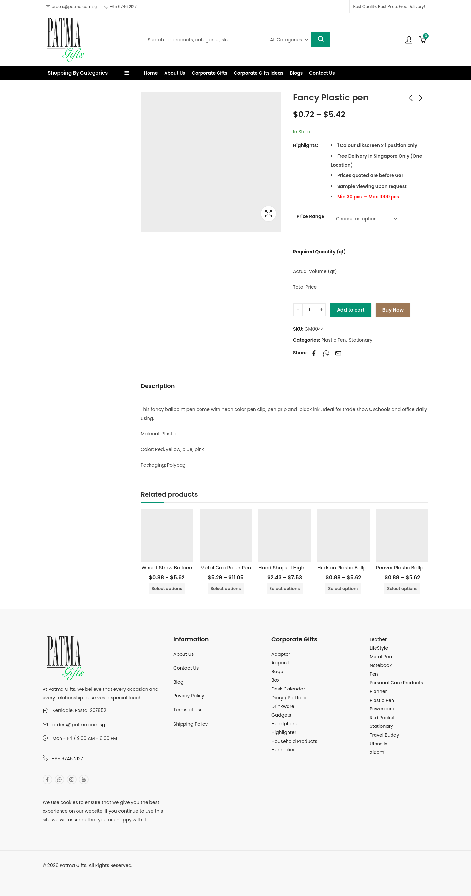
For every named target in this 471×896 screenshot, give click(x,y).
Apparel (280, 662)
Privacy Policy (188, 695)
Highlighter (283, 732)
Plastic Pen (334, 340)
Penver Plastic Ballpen (402, 567)
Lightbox (268, 213)
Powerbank (382, 709)
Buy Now (393, 309)
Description (158, 386)
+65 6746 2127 (67, 758)
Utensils (378, 744)
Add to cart (351, 309)
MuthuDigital (103, 874)
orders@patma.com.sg (78, 724)
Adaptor (280, 654)
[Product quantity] (309, 309)
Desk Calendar (288, 689)
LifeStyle (379, 648)
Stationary (360, 340)
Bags (277, 671)
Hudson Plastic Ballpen (345, 567)
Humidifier (283, 749)
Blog (178, 682)
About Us (183, 654)
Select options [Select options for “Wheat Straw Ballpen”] (166, 588)
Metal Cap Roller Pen (226, 567)
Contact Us (186, 668)
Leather (378, 639)
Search (320, 39)
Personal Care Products (396, 682)
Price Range (310, 216)
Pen (374, 674)
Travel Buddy (384, 735)
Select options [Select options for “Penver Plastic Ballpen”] (402, 588)
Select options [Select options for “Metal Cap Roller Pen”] (225, 588)
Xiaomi (377, 752)
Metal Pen (381, 657)
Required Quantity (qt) (319, 251)
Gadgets (281, 715)
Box (275, 680)
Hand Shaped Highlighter (289, 567)
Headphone (284, 723)
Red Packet (382, 717)
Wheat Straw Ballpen (166, 567)
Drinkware (282, 706)
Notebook (381, 665)
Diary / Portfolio (288, 697)
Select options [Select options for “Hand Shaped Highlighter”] (284, 588)
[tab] (158, 386)
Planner (378, 691)
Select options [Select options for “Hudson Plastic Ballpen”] (343, 588)
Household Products (294, 741)
